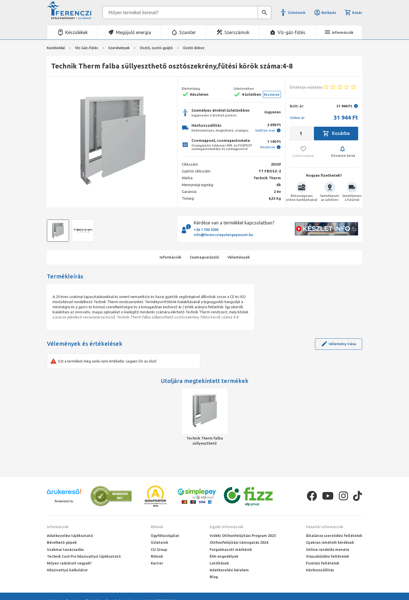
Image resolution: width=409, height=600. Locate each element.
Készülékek (76, 32)
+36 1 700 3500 (206, 230)
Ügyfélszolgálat (165, 536)
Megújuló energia (133, 32)
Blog (214, 577)
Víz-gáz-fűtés (291, 32)
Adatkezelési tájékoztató (70, 536)
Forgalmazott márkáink (231, 549)
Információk (57, 527)
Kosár (353, 12)
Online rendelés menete (327, 549)
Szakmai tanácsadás (65, 549)
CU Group (159, 549)
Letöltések (219, 563)
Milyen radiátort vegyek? (69, 563)
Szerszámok (236, 32)
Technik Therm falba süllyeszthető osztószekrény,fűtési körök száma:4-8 (204, 441)
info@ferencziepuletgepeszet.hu (223, 235)
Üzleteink (296, 12)
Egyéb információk (226, 527)
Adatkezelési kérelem (229, 570)
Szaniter (187, 32)
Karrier (157, 563)
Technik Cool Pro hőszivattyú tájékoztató (84, 556)
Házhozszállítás (320, 570)
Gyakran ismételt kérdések (330, 542)
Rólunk (157, 527)
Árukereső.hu (64, 501)
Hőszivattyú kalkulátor (67, 570)
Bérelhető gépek (62, 542)
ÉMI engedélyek (224, 556)
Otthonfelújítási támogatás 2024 (239, 542)
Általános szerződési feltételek (334, 536)
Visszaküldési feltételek (327, 556)
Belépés (325, 12)
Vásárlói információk (324, 527)
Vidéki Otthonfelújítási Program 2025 (243, 536)
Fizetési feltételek (322, 563)
